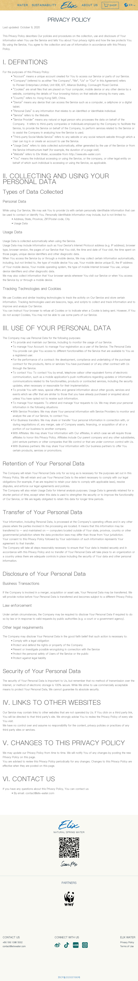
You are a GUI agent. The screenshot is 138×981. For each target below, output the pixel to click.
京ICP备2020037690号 (69, 977)
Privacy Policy (127, 942)
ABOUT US (90, 5)
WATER (22, 5)
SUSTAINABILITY (44, 5)
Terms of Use (127, 946)
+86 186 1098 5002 (12, 942)
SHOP (110, 5)
